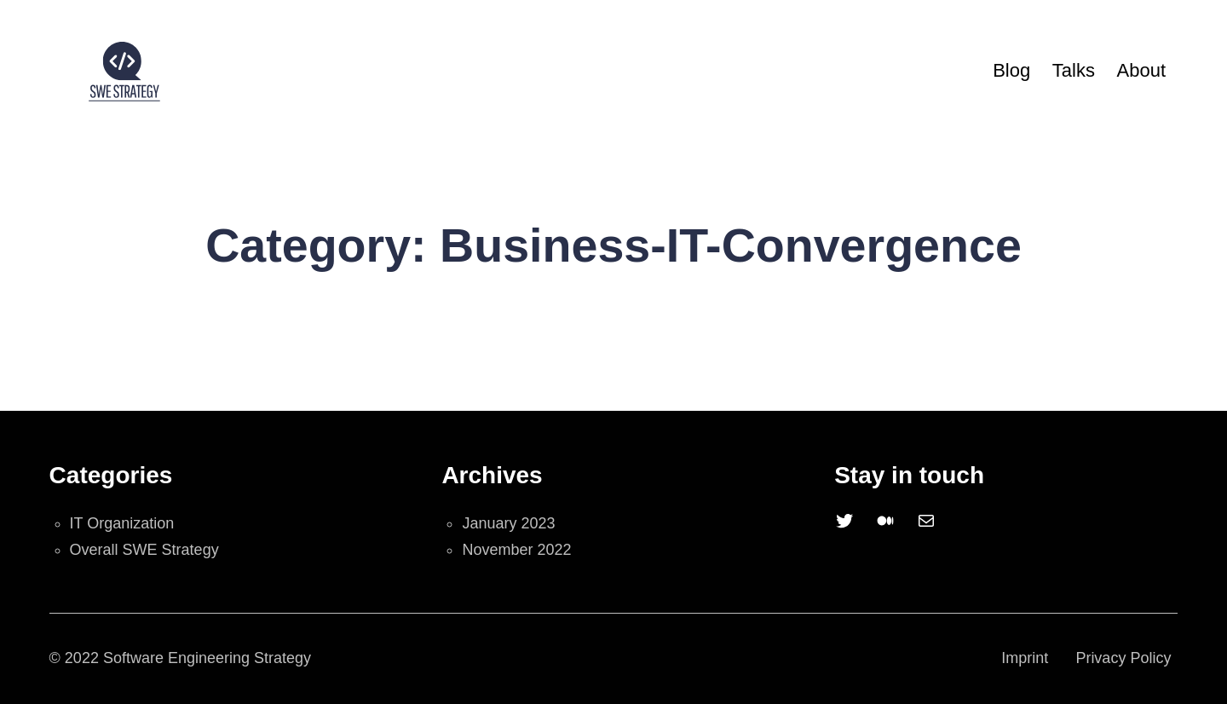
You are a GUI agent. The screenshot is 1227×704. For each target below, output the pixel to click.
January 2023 (508, 523)
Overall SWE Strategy (144, 549)
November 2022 (516, 549)
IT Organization (122, 523)
